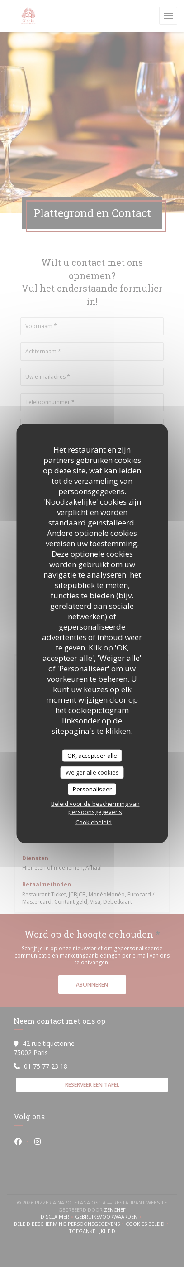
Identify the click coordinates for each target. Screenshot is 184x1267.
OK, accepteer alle (92, 755)
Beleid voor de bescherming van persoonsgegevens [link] (95, 808)
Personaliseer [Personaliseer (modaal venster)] (92, 789)
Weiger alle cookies (92, 772)
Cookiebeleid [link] (93, 822)
